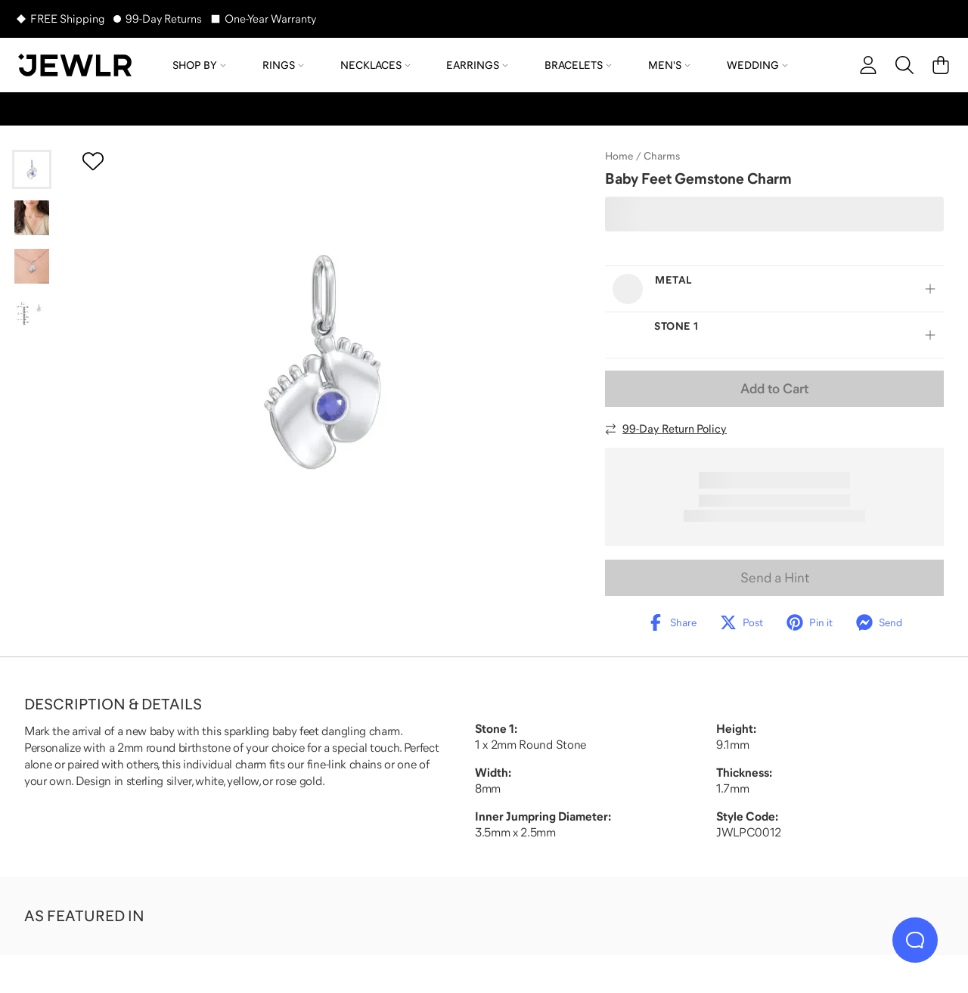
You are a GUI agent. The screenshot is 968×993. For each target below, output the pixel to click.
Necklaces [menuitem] (375, 65)
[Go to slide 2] (31, 217)
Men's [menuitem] (669, 65)
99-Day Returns (164, 18)
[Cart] (941, 65)
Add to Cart (774, 389)
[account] (868, 65)
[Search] (904, 65)
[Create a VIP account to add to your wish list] (93, 161)
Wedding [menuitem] (757, 65)
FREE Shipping (67, 18)
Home (619, 156)
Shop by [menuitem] (199, 65)
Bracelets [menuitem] (578, 65)
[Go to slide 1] (31, 169)
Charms (662, 156)
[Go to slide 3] (31, 266)
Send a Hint (774, 578)
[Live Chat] (915, 940)
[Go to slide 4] (31, 314)
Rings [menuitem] (283, 65)
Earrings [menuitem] (477, 65)
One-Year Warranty (270, 18)
